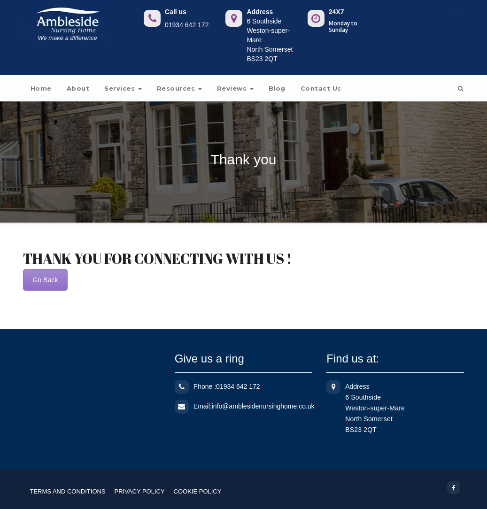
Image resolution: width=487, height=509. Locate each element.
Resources (179, 88)
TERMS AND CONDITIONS (68, 491)
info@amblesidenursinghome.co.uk (263, 406)
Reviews (235, 88)
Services (123, 88)
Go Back (45, 280)
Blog (277, 88)
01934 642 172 (187, 25)
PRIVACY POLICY (139, 491)
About (78, 88)
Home (41, 88)
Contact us (321, 88)
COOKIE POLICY (198, 491)
